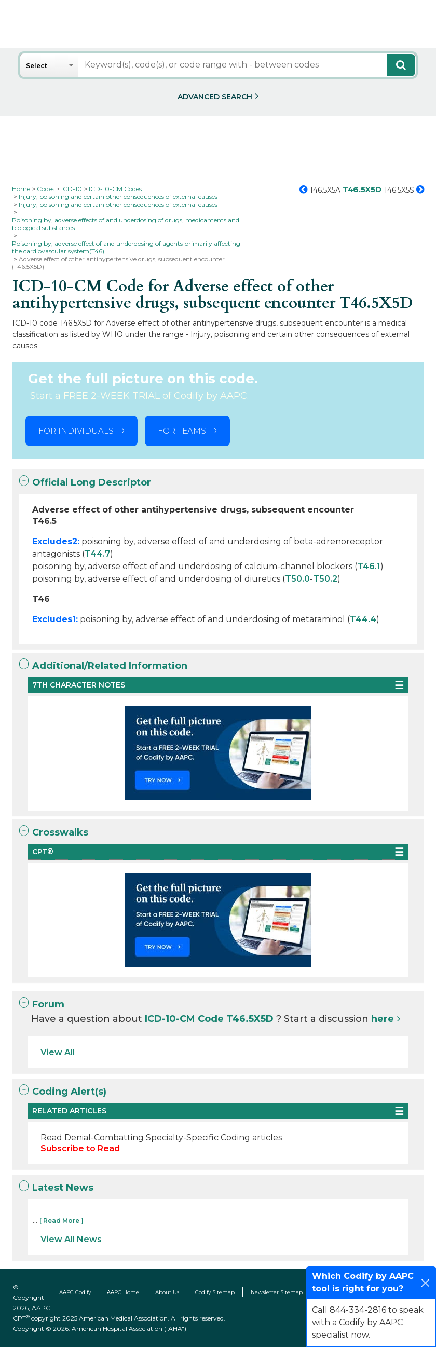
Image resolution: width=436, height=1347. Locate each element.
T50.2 (325, 579)
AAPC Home (123, 1292)
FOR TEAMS (182, 431)
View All (57, 1052)
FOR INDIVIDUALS (76, 431)
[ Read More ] (61, 1220)
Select (36, 66)
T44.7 (97, 554)
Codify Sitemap (215, 1292)
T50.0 (297, 579)
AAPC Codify (75, 1292)
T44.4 (363, 619)
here (382, 1019)
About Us (167, 1292)
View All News (71, 1239)
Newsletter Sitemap (277, 1292)
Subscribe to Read (80, 1148)
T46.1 (368, 566)
